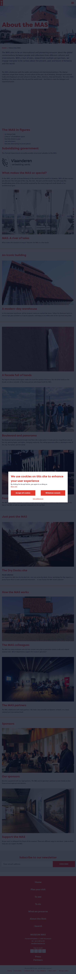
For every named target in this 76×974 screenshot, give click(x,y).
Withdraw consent (53, 493)
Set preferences (38, 499)
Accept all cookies (23, 493)
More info (14, 486)
